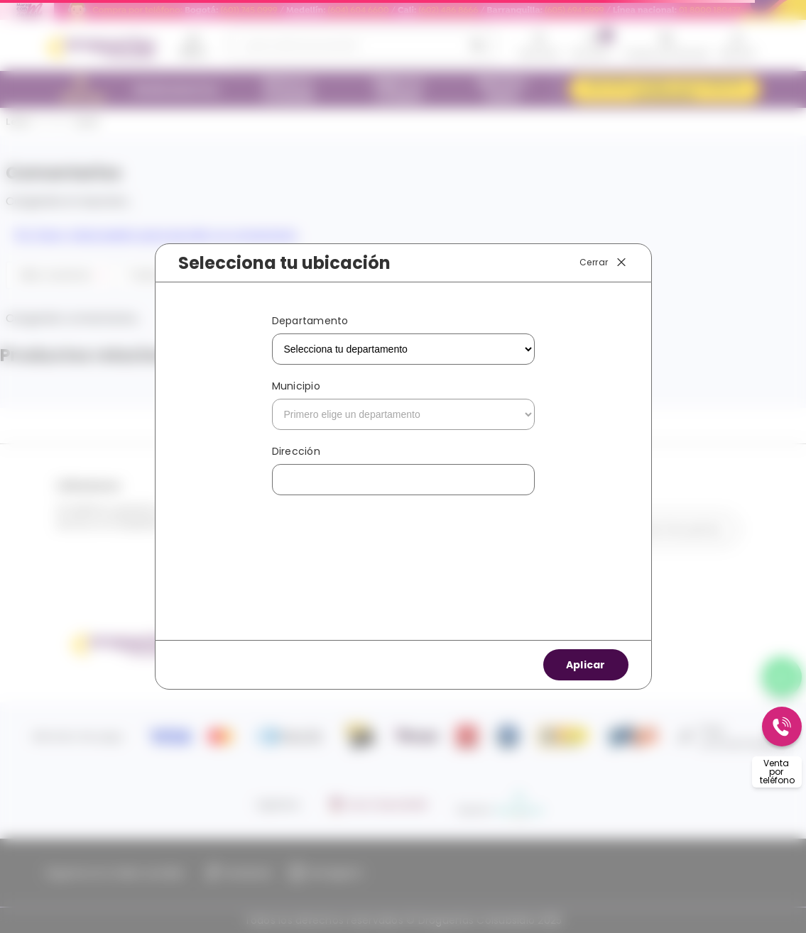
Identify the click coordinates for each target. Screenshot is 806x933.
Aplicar (586, 665)
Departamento (310, 321)
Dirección (296, 451)
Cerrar (603, 262)
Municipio (296, 386)
